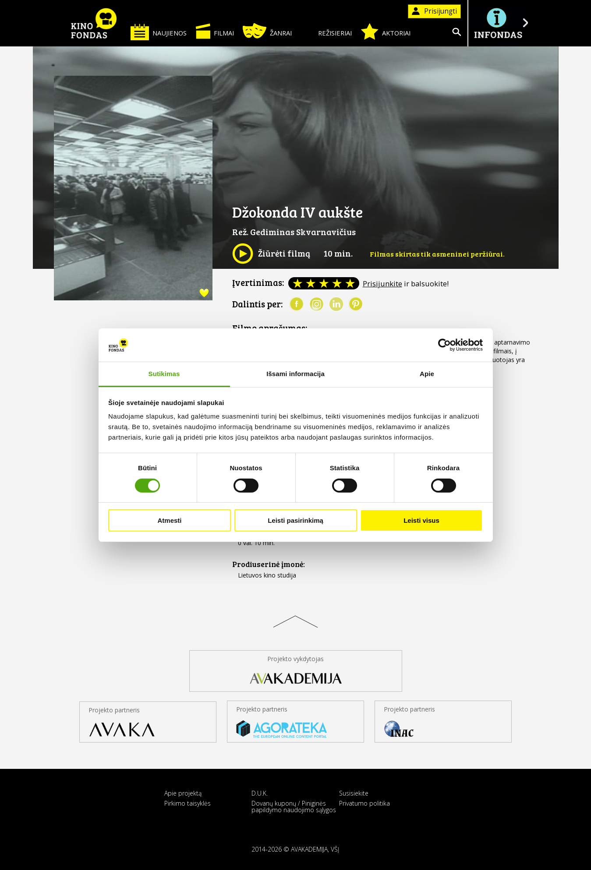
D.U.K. (259, 793)
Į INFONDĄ (498, 23)
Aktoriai (386, 31)
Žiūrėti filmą (271, 253)
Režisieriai (326, 31)
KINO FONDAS (94, 23)
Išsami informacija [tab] (295, 373)
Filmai (214, 31)
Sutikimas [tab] (164, 373)
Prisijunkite (382, 283)
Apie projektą (183, 793)
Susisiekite (353, 793)
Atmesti (169, 520)
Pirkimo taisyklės (187, 803)
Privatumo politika (364, 803)
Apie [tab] (427, 373)
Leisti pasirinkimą (295, 520)
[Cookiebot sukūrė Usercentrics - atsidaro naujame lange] (444, 345)
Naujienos (159, 31)
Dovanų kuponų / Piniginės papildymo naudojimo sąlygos (293, 806)
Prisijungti (434, 11)
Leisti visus (421, 520)
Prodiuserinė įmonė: (268, 564)
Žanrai (267, 31)
